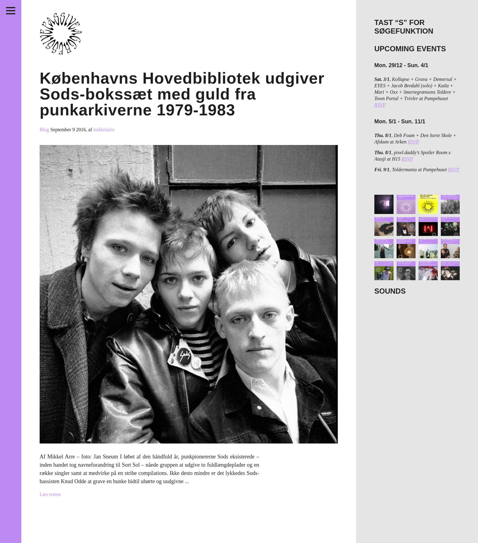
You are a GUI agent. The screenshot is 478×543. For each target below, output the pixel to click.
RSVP (380, 104)
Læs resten (50, 494)
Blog (45, 129)
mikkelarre (103, 129)
